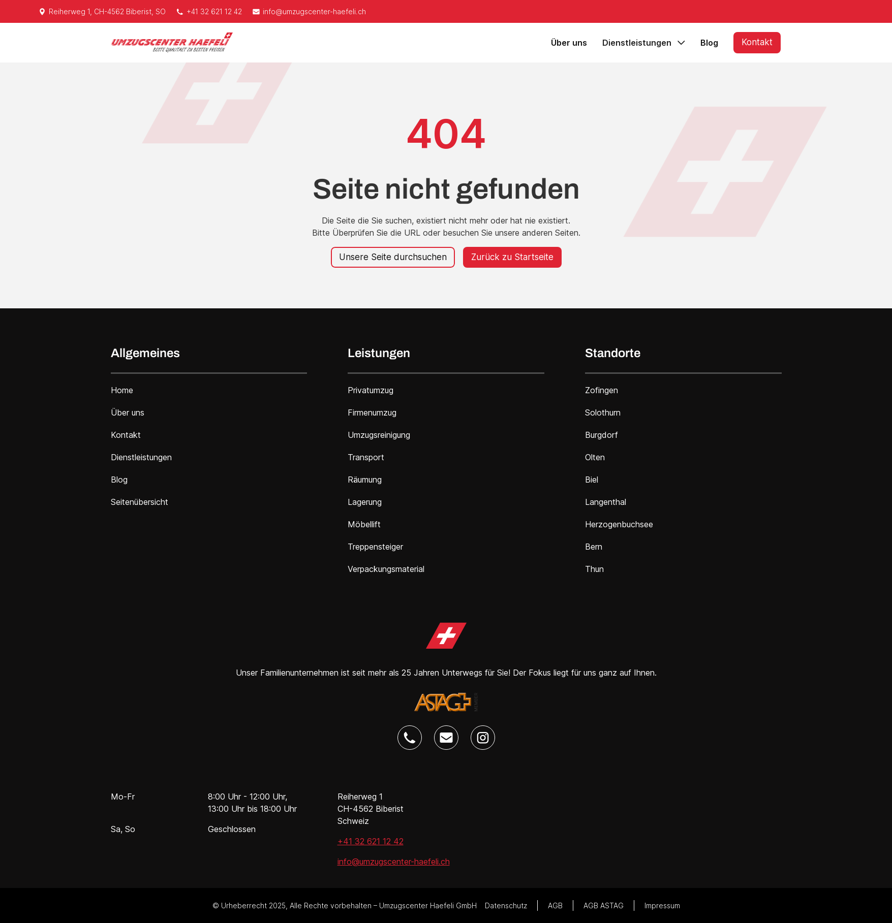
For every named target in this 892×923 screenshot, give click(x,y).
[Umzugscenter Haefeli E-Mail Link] (446, 737)
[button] (643, 43)
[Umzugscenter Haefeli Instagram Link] (483, 737)
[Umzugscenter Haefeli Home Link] (446, 636)
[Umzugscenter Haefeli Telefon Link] (409, 737)
